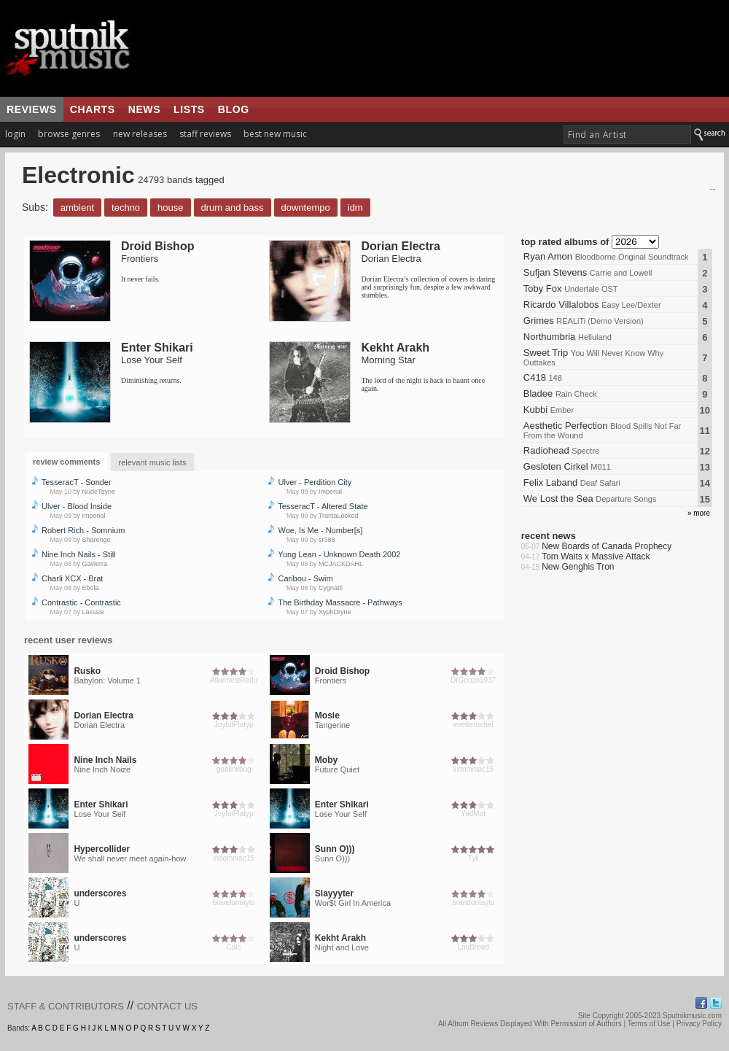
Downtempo (305, 207)
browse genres (69, 134)
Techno (126, 207)
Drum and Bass (232, 207)
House (170, 207)
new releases (140, 134)
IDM (355, 207)
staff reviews (205, 134)
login (15, 134)
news (144, 109)
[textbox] (627, 134)
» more (698, 513)
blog (233, 109)
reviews (32, 109)
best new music (275, 134)
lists (189, 109)
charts (92, 109)
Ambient (77, 207)
